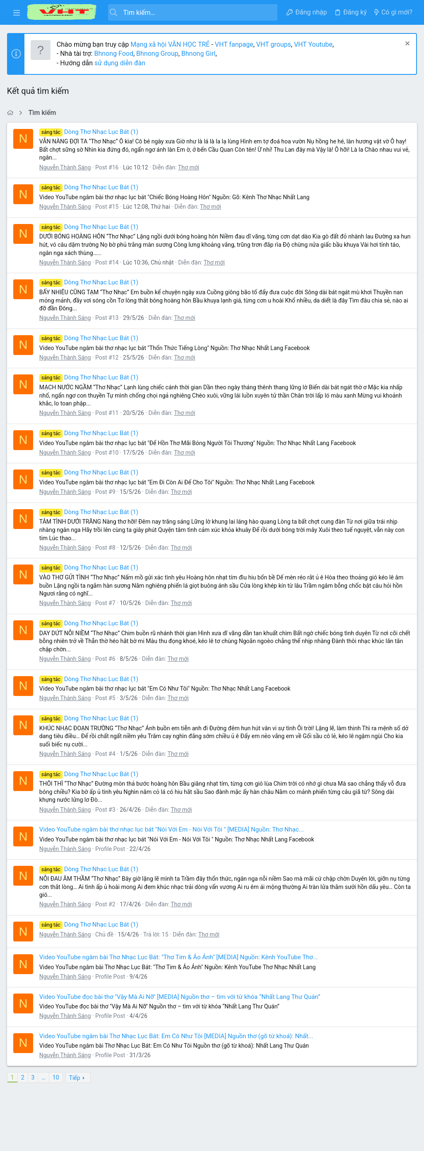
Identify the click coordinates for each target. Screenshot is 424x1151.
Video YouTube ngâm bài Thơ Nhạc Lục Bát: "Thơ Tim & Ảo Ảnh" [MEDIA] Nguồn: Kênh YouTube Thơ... (180, 957)
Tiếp (76, 1078)
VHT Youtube (314, 44)
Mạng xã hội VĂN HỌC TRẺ (170, 44)
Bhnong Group (158, 53)
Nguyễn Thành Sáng (66, 167)
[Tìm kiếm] (192, 12)
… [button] (45, 1077)
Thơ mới (189, 167)
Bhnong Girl (200, 53)
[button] (16, 12)
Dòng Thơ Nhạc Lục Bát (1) (90, 132)
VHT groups (275, 44)
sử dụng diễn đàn (120, 63)
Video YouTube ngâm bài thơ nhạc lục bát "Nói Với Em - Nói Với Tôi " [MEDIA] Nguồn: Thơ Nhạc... (173, 829)
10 (57, 1077)
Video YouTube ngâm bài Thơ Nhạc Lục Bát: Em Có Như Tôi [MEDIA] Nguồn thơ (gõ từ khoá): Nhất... (177, 1036)
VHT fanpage (235, 44)
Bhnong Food (115, 53)
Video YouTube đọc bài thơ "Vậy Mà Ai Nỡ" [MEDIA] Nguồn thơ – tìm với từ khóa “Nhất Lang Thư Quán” (181, 997)
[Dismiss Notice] (405, 44)
